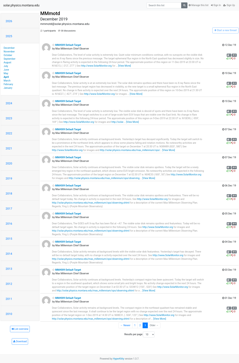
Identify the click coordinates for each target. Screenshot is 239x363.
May (6, 73)
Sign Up (229, 5)
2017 (9, 208)
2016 (9, 223)
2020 (9, 163)
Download (20, 341)
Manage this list (198, 5)
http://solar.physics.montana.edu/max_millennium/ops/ (130, 150)
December (9, 48)
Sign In (216, 5)
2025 (9, 36)
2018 (9, 193)
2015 (9, 238)
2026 (9, 21)
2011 (9, 299)
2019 (9, 178)
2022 (9, 133)
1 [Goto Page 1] (135, 325)
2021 (9, 148)
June (6, 69)
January (8, 87)
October (8, 55)
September (9, 58)
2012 (9, 284)
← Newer (125, 325)
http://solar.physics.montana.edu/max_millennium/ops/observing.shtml (90, 202)
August (7, 62)
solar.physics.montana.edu (21, 5)
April (6, 77)
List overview (19, 329)
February (8, 84)
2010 (9, 314)
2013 (9, 268)
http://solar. (117, 122)
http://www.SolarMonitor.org (96, 65)
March (7, 80)
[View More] (124, 65)
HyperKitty (118, 358)
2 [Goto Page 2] (140, 325)
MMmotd (50, 13)
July (6, 66)
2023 (9, 118)
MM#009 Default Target (66, 45)
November (9, 51)
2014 (9, 253)
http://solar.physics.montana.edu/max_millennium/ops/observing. (104, 178)
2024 (9, 103)
